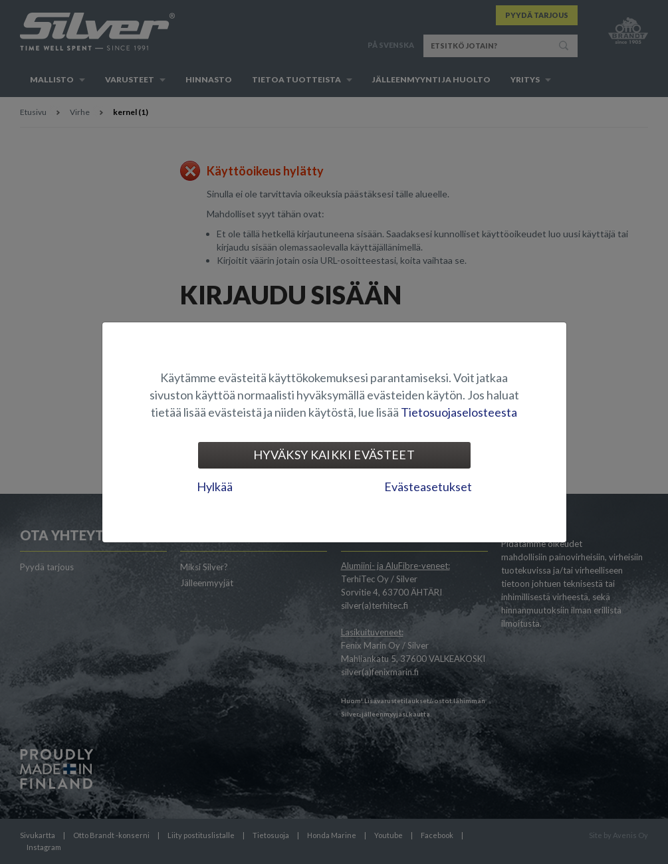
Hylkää (215, 486)
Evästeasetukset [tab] (428, 486)
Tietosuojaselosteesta (459, 412)
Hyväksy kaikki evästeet (334, 454)
